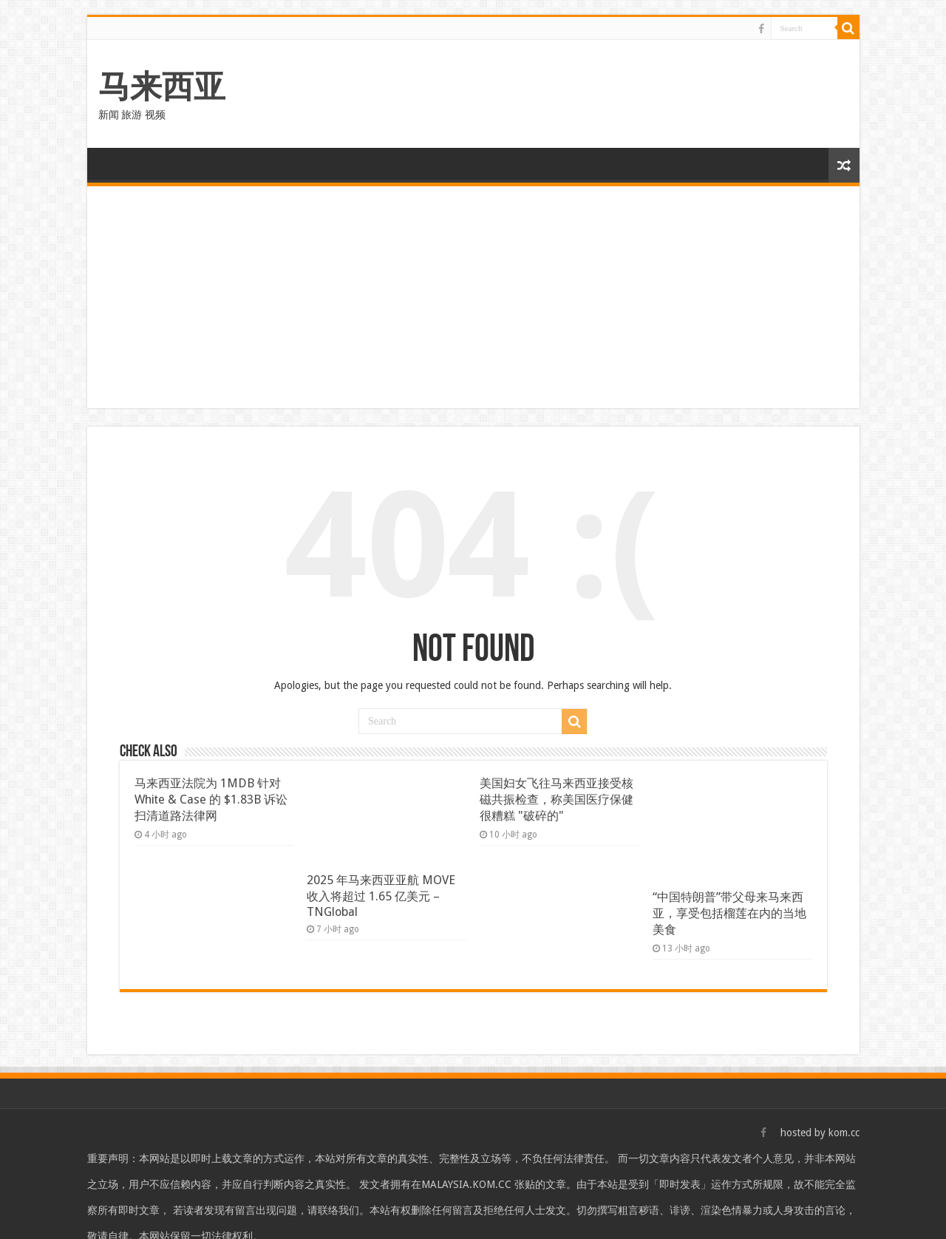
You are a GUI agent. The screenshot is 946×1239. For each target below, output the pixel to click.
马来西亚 (161, 86)
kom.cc (844, 1132)
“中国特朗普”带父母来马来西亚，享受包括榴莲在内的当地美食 (729, 913)
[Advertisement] (473, 297)
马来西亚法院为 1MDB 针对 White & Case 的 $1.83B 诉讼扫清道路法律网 (211, 799)
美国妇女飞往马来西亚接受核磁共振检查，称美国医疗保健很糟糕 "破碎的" (556, 799)
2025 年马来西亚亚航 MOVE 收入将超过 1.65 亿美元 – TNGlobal (381, 896)
